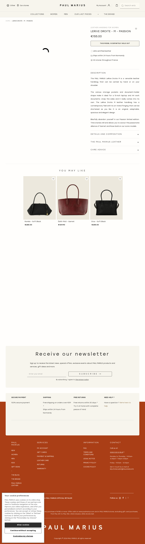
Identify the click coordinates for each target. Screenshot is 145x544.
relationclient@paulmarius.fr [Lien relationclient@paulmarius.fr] (122, 469)
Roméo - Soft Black (33, 221)
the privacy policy (82, 379)
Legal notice (89, 459)
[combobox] (129, 6)
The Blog (15, 475)
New (13, 450)
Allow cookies (23, 525)
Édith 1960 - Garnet (66, 221)
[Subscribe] (90, 374)
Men (13, 459)
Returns (40, 465)
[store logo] (72, 7)
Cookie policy (89, 467)
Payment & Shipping (45, 456)
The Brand (15, 479)
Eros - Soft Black (99, 221)
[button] (53, 178)
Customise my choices (23, 536)
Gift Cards (42, 452)
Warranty (41, 469)
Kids (13, 463)
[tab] (115, 134)
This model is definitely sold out (115, 43)
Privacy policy (89, 463)
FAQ (85, 448)
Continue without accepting (23, 530)
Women (14, 455)
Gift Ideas (15, 467)
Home (8, 21)
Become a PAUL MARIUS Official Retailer (54, 498)
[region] (23, 518)
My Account (42, 448)
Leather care (43, 460)
